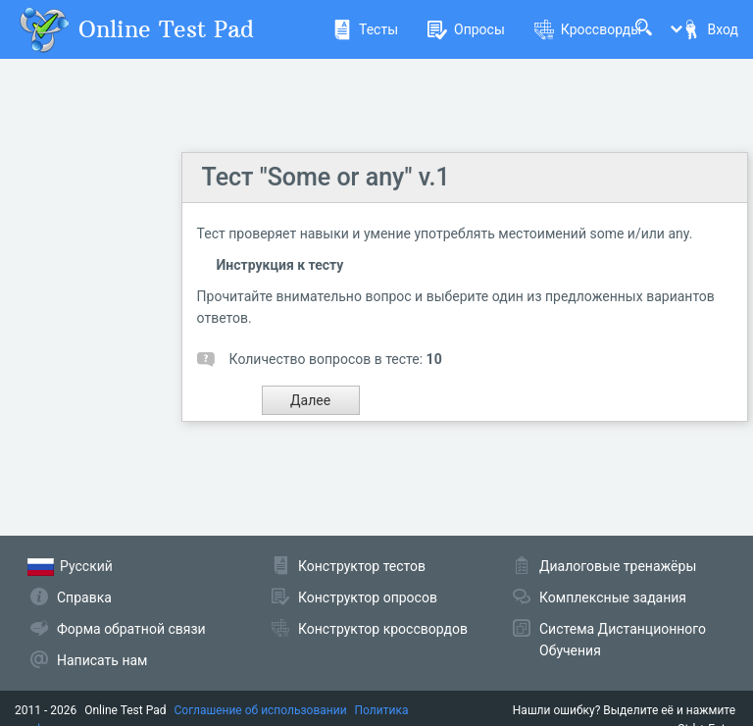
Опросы (466, 29)
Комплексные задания (612, 597)
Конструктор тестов (362, 566)
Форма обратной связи (131, 629)
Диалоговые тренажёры (617, 566)
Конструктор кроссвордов (383, 629)
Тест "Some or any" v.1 (326, 177)
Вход (709, 29)
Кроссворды (587, 29)
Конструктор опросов (367, 597)
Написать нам (102, 660)
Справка (84, 597)
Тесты (365, 29)
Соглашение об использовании (261, 710)
